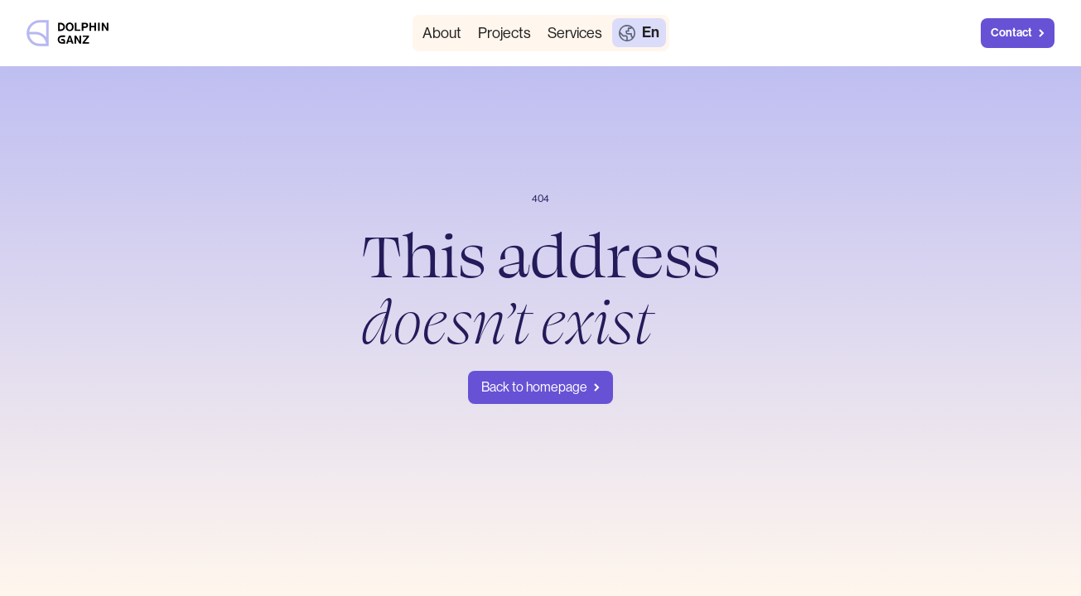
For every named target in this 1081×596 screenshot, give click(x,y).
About (441, 33)
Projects (504, 33)
